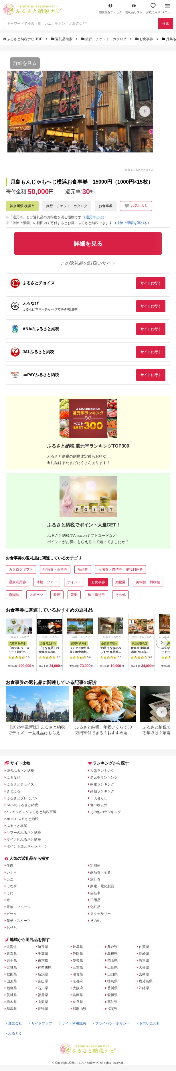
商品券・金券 (100, 872)
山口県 (112, 974)
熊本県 (144, 960)
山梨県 (43, 1002)
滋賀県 (78, 974)
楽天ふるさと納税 (20, 770)
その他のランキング (105, 812)
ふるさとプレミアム (22, 798)
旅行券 (95, 879)
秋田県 (12, 974)
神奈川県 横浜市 (22, 206)
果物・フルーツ (19, 907)
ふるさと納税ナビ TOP (23, 39)
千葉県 (43, 953)
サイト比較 (17, 763)
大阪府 (78, 988)
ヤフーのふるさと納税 (24, 832)
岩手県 (12, 960)
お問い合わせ (148, 1023)
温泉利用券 (17, 582)
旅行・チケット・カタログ (104, 39)
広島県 (112, 967)
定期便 (95, 865)
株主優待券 (96, 595)
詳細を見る (24, 63)
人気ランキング (102, 770)
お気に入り (153, 8)
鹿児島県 (146, 981)
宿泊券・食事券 (55, 569)
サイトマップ (40, 1023)
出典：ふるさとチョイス (139, 169)
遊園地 (14, 595)
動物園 (120, 582)
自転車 (95, 893)
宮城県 (12, 967)
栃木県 (12, 1002)
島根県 (112, 953)
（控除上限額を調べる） (132, 223)
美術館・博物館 (148, 582)
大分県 (144, 967)
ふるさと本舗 (17, 825)
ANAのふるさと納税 (22, 805)
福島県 (12, 988)
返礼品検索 (62, 39)
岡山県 (112, 960)
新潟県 (43, 974)
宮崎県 (144, 974)
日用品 (95, 900)
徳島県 (112, 981)
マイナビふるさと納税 (24, 839)
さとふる (13, 791)
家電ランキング (102, 784)
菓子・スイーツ (19, 920)
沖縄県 (144, 988)
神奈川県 (45, 967)
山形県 (12, 981)
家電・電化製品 (102, 886)
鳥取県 (112, 946)
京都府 (78, 981)
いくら (12, 872)
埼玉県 (43, 946)
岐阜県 (78, 946)
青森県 (12, 953)
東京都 (43, 960)
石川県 (43, 988)
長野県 (43, 1008)
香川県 (112, 988)
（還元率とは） (94, 217)
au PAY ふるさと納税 (22, 819)
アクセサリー (100, 913)
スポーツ (36, 595)
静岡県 (78, 953)
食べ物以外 (98, 805)
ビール (12, 913)
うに (10, 893)
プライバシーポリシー (111, 1023)
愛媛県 (112, 995)
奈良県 (78, 1002)
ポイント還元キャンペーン (27, 846)
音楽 (74, 595)
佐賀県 (144, 946)
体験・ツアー (46, 582)
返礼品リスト (134, 8)
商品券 (83, 569)
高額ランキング (102, 791)
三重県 (78, 967)
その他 (120, 595)
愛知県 (78, 960)
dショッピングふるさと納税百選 (31, 812)
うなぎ (12, 886)
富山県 (43, 981)
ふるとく (14, 1033)
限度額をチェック (110, 8)
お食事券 (144, 39)
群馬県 (12, 1008)
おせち (12, 927)
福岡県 (112, 1008)
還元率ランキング (104, 777)
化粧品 (95, 907)
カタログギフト (21, 569)
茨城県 (12, 995)
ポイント (74, 582)
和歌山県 (79, 1008)
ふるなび (13, 777)
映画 (57, 595)
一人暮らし (98, 798)
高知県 (112, 1002)
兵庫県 (78, 995)
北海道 (12, 946)
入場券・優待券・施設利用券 (120, 569)
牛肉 (10, 865)
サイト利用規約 (72, 1023)
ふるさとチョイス (20, 784)
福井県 (43, 995)
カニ (10, 879)
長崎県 (144, 953)
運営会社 (14, 1023)
